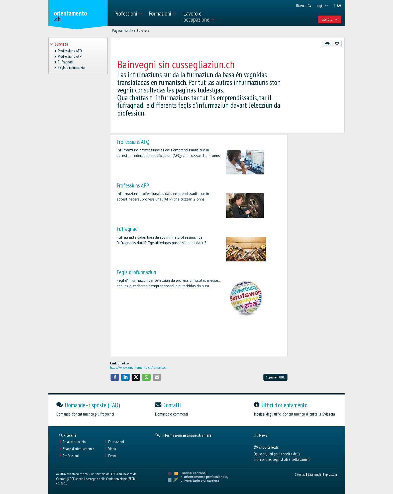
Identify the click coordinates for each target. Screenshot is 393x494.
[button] (115, 377)
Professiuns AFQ (133, 142)
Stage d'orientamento (78, 448)
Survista (143, 30)
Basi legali (314, 474)
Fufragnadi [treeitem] (66, 62)
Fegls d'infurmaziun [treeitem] (72, 67)
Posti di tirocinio (74, 441)
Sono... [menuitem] (330, 19)
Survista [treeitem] (61, 44)
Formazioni (116, 441)
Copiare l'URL (275, 377)
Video (112, 448)
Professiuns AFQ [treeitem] (70, 51)
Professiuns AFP (133, 185)
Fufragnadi (128, 229)
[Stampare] (327, 43)
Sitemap (300, 474)
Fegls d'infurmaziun (136, 272)
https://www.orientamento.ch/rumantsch (138, 367)
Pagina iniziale (122, 30)
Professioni (71, 455)
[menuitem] (128, 13)
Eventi (112, 455)
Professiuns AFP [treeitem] (70, 56)
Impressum (330, 474)
